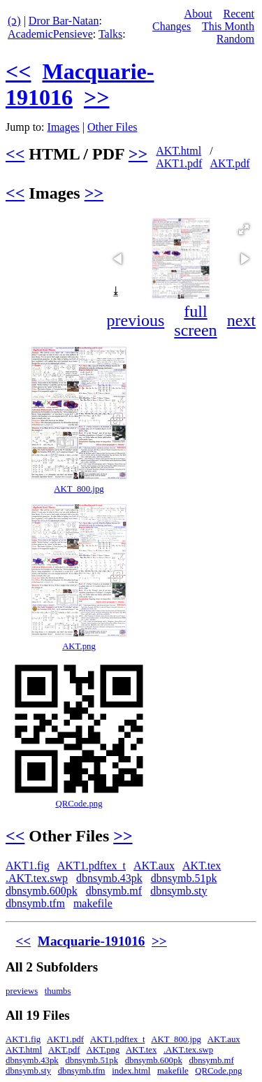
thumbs (58, 991)
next (241, 320)
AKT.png (79, 646)
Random (235, 39)
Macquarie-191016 (91, 941)
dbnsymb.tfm (35, 903)
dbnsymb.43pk (109, 878)
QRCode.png (78, 804)
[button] (244, 229)
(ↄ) (14, 21)
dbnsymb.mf (114, 891)
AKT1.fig (28, 865)
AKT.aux (154, 865)
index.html (131, 1071)
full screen (195, 320)
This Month (228, 26)
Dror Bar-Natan (64, 21)
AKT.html (178, 151)
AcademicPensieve (50, 34)
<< (18, 71)
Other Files (112, 127)
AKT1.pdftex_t (91, 865)
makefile (92, 903)
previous (136, 320)
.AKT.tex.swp (37, 878)
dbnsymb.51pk (184, 878)
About (198, 14)
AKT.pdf (230, 163)
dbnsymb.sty (178, 891)
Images (64, 127)
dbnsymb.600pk (42, 891)
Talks (110, 34)
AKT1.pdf (179, 163)
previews (22, 991)
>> (96, 97)
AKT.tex (201, 865)
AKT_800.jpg (78, 489)
